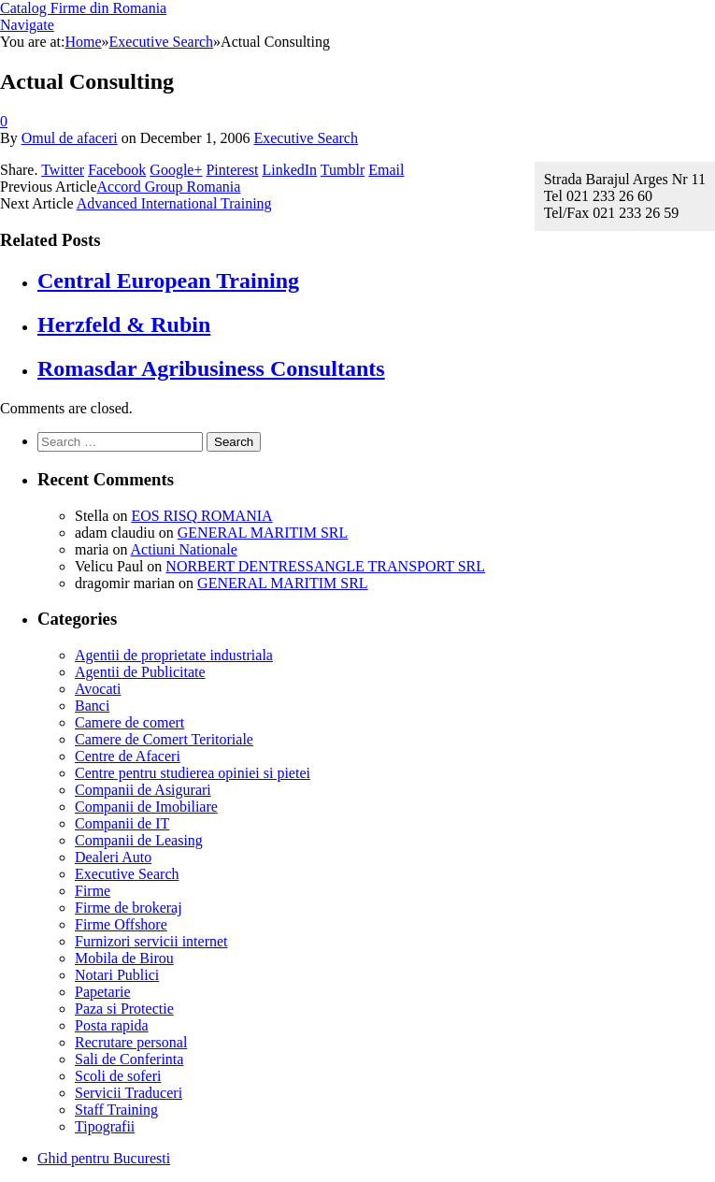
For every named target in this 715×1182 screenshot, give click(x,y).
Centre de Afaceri (127, 756)
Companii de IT (122, 823)
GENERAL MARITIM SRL (263, 533)
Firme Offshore (121, 924)
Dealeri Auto (113, 857)
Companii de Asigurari (143, 790)
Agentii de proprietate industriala (174, 655)
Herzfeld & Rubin (123, 324)
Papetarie (103, 992)
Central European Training (168, 280)
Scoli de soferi (118, 1076)
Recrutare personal (131, 1042)
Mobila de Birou (124, 958)
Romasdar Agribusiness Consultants (211, 368)
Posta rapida (112, 1025)
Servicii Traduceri (128, 1093)
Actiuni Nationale (184, 549)
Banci (92, 706)
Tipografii (105, 1126)
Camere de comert (129, 722)
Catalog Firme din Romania (83, 8)
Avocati (98, 689)
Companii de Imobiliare (146, 806)
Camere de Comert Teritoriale (164, 739)
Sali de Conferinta (129, 1059)
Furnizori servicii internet (151, 941)
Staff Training (116, 1109)
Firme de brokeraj (128, 907)
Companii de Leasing (139, 840)
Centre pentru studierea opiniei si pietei (192, 773)
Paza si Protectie (124, 1008)
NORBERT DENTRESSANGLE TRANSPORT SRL (325, 566)
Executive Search (305, 138)
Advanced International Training (174, 203)
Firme (92, 891)
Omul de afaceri (69, 138)
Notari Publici (117, 975)
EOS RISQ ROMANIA (201, 516)
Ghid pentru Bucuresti (103, 1158)
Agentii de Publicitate (140, 672)
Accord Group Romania (169, 187)
